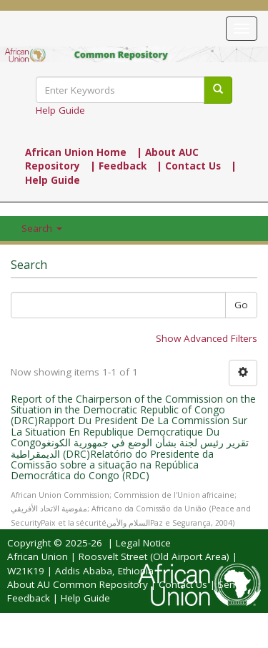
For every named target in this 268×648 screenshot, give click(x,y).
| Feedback (118, 165)
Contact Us (183, 584)
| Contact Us (189, 165)
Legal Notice (143, 542)
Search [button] (41, 228)
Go (241, 304)
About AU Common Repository (77, 584)
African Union (37, 556)
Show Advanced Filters (206, 338)
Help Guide (60, 110)
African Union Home (75, 152)
